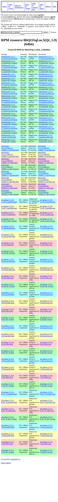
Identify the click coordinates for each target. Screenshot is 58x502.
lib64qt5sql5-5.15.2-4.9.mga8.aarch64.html (9, 84)
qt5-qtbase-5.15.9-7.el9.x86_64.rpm (46, 385)
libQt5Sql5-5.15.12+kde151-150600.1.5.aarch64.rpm (46, 148)
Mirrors (48, 6)
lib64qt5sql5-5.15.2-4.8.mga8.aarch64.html (9, 93)
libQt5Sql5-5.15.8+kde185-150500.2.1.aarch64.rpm (46, 173)
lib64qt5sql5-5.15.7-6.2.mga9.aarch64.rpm (46, 58)
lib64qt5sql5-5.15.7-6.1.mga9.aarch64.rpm (46, 66)
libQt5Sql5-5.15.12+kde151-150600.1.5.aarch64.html (10, 148)
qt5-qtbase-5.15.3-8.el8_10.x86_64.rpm (47, 418)
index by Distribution (19, 6)
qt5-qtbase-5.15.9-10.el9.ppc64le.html (8, 269)
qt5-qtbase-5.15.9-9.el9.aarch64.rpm (46, 294)
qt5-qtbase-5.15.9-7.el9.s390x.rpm (46, 376)
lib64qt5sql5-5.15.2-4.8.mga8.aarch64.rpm (46, 93)
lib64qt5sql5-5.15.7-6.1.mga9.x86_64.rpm (46, 71)
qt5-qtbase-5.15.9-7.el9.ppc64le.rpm (46, 368)
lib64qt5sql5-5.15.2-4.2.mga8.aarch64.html (9, 127)
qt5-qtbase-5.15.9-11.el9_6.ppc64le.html (9, 207)
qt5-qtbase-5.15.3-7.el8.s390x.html (7, 443)
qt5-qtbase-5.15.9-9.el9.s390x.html (7, 310)
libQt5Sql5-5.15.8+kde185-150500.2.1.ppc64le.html (10, 180)
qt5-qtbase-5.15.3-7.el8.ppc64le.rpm (46, 435)
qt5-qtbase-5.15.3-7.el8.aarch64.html (7, 426)
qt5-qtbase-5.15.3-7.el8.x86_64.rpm (46, 451)
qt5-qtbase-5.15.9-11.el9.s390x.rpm (46, 244)
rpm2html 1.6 (15, 459)
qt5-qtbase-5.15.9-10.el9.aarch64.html (8, 260)
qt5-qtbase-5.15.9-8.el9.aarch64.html (7, 327)
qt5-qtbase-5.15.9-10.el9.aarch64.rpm (47, 260)
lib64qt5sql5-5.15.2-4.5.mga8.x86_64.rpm (46, 106)
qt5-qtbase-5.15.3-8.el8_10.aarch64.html (9, 393)
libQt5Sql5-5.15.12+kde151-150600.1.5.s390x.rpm (46, 161)
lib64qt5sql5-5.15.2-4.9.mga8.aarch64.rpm (46, 84)
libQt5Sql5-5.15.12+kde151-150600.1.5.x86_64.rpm (46, 167)
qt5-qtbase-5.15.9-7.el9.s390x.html (7, 376)
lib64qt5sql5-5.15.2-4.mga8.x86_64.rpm (46, 141)
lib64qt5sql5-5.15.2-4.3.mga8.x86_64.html (9, 123)
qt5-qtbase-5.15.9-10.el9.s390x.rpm (46, 277)
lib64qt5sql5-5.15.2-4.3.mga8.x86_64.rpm (46, 123)
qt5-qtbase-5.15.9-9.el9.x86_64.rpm (46, 318)
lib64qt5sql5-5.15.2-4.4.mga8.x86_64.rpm (46, 114)
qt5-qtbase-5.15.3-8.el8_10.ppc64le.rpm (47, 401)
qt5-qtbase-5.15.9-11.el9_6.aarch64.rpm (47, 201)
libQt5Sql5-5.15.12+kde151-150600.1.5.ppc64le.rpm (46, 154)
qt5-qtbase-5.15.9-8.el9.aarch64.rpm (46, 327)
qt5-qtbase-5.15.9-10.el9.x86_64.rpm (46, 285)
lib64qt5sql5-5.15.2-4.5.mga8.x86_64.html (9, 106)
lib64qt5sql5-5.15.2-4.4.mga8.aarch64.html (9, 110)
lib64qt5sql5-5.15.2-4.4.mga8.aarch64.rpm (46, 110)
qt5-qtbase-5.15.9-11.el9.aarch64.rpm (46, 227)
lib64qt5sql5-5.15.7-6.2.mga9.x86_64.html (9, 62)
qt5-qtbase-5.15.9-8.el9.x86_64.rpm (46, 352)
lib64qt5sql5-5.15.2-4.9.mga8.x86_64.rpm (46, 88)
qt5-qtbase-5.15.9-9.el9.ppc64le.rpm (46, 302)
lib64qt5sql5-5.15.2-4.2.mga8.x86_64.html (9, 132)
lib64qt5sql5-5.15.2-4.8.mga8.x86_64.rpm (46, 97)
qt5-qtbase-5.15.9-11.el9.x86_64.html (8, 252)
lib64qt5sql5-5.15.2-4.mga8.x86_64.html (8, 141)
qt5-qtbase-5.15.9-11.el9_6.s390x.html (8, 214)
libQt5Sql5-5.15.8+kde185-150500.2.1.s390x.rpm (46, 186)
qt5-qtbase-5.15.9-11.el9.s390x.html (7, 244)
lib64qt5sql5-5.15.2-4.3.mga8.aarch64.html (9, 119)
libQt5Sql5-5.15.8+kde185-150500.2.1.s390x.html (9, 186)
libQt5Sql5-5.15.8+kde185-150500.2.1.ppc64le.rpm (46, 180)
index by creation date (35, 6)
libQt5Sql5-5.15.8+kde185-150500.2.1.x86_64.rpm (46, 192)
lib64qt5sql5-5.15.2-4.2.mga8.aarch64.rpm (46, 127)
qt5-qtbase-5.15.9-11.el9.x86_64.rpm (46, 252)
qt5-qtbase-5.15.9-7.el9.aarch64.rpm (46, 360)
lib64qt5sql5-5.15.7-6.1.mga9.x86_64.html (9, 71)
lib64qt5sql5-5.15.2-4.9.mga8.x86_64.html (9, 88)
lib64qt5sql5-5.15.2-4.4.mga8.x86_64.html (9, 114)
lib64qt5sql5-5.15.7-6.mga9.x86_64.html (8, 79)
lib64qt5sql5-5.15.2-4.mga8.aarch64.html (8, 136)
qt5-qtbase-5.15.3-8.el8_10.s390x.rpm (47, 410)
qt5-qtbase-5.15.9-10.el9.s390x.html (7, 277)
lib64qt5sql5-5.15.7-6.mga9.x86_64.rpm (46, 79)
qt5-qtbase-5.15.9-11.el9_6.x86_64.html (9, 220)
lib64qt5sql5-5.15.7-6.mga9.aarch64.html (8, 75)
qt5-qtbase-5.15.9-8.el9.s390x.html (7, 343)
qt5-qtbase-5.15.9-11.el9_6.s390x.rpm (47, 214)
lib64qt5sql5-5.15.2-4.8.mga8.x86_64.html (9, 97)
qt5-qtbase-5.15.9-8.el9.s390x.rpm (46, 343)
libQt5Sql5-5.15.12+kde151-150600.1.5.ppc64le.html (10, 154)
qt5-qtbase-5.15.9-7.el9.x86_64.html (7, 385)
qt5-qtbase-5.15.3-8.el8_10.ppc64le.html (9, 401)
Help (54, 6)
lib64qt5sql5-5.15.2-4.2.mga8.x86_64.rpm (46, 132)
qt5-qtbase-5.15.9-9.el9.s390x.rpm (46, 310)
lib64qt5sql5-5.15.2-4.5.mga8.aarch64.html (9, 101)
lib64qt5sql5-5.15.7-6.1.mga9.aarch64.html (9, 66)
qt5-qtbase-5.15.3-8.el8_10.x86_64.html (9, 418)
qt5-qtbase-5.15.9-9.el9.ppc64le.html (7, 302)
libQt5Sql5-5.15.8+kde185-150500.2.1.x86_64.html (9, 192)
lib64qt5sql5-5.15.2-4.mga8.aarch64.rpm (46, 136)
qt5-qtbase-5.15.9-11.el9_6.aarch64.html (9, 201)
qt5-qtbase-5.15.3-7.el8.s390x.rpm (46, 443)
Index (5, 6)
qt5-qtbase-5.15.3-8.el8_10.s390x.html (8, 410)
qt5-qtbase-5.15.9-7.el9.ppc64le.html (7, 368)
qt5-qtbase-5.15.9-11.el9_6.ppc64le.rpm (47, 207)
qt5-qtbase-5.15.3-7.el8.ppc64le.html (7, 435)
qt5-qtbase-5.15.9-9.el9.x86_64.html (7, 318)
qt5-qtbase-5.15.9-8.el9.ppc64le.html (7, 335)
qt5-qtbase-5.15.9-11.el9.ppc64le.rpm (46, 235)
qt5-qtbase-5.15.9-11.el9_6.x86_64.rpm (47, 220)
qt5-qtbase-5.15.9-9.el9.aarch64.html (7, 294)
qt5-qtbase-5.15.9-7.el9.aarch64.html (7, 360)
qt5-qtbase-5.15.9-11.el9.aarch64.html (8, 227)
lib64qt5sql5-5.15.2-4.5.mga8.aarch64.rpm (46, 101)
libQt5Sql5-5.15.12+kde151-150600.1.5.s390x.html (9, 161)
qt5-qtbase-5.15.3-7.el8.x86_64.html (7, 451)
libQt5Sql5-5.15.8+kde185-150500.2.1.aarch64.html (10, 173)
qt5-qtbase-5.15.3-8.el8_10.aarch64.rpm (47, 393)
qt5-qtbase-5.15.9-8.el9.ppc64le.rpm (46, 335)
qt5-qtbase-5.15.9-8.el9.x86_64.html (7, 352)
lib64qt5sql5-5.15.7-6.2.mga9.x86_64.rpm (46, 62)
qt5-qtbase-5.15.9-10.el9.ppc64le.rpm (47, 269)
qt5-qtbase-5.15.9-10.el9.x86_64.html (8, 285)
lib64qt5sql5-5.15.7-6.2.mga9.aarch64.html (9, 58)
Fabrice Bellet (6, 463)
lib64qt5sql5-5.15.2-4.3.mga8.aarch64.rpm (46, 119)
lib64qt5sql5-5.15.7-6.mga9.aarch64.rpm (46, 75)
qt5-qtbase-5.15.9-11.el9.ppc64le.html (8, 235)
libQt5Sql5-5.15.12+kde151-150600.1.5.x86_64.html (9, 167)
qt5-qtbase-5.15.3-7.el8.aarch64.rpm (46, 426)
